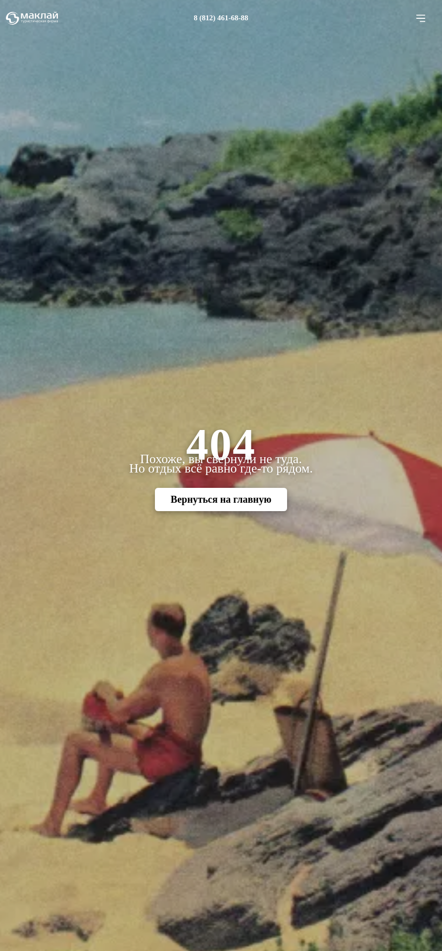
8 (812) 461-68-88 (221, 18)
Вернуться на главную (221, 499)
